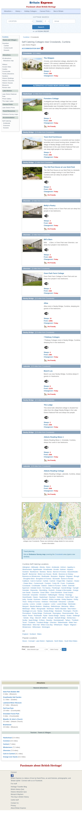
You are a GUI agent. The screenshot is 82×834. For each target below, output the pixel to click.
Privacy (13, 805)
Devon (24, 641)
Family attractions (8, 74)
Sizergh (50, 618)
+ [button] (24, 504)
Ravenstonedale (68, 613)
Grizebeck (43, 595)
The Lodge (48, 405)
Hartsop (61, 595)
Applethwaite (37, 569)
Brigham (62, 576)
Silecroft (38, 618)
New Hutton (72, 609)
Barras (49, 572)
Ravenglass (57, 613)
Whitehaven (58, 625)
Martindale (71, 604)
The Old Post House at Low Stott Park (59, 167)
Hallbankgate (52, 595)
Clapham (69, 581)
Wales (39, 634)
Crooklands (70, 583)
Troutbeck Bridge (42, 622)
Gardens (5, 76)
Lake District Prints (8, 108)
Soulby (24, 620)
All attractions (6, 58)
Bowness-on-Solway (66, 574)
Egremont (25, 588)
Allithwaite (34, 567)
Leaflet (64, 536)
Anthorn (63, 567)
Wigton (66, 625)
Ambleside (55, 567)
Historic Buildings (8, 78)
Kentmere (37, 599)
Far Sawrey (46, 588)
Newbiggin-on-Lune (29, 611)
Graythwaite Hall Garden (12, 697)
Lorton (53, 604)
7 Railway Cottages (52, 337)
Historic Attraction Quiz (19, 792)
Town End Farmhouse (53, 137)
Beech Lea (48, 371)
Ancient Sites (6, 67)
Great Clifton (44, 592)
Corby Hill (55, 583)
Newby (39, 611)
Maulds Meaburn (36, 606)
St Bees (42, 620)
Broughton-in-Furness (43, 579)
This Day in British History (20, 797)
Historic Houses (7, 83)
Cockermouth (38, 583)
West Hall (36, 625)
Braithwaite (45, 576)
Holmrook (60, 597)
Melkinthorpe (55, 606)
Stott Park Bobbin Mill (11, 692)
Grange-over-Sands (10, 757)
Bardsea (43, 572)
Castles (4, 69)
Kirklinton (45, 602)
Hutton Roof (69, 597)
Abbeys (4, 64)
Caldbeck (25, 581)
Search (41, 27)
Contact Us (15, 803)
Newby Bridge (49, 611)
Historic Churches (8, 80)
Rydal (45, 615)
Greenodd (25, 595)
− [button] (24, 507)
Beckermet (32, 574)
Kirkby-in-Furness (34, 602)
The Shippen (49, 58)
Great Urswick (68, 592)
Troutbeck (31, 622)
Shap (32, 618)
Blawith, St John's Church (13, 719)
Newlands (58, 611)
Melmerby (64, 606)
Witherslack (36, 627)
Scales (69, 615)
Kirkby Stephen (67, 599)
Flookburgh (56, 588)
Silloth (44, 618)
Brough (76, 576)
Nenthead (50, 609)
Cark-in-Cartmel (36, 581)
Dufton (64, 586)
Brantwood (7, 725)
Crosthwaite (36, 586)
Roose (30, 615)
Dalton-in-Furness (54, 586)
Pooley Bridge (37, 613)
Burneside (56, 579)
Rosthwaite (38, 615)
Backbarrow (34, 572)
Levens (32, 604)
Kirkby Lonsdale (54, 599)
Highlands (49, 641)
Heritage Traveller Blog (19, 787)
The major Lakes (7, 101)
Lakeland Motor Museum (12, 703)
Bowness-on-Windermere (31, 576)
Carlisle (45, 581)
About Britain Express (18, 808)
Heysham (52, 597)
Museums (5, 85)
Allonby (42, 567)
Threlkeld (75, 620)
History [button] (18, 11)
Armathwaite (47, 569)
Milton (33, 609)
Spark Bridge (33, 620)
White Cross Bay (47, 625)
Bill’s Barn (48, 239)
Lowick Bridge (62, 604)
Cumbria (26, 37)
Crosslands (59, 554)
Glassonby (34, 590)
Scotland (33, 634)
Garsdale (25, 590)
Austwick (25, 572)
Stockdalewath (59, 620)
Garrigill (75, 588)
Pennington (67, 611)
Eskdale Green (36, 588)
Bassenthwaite (72, 572)
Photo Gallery (6, 99)
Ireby (24, 599)
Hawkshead (43, 597)
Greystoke (34, 595)
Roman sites (6, 87)
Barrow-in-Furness (59, 572)
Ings (76, 597)
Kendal (29, 599)
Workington (46, 627)
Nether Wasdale (60, 609)
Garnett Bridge (66, 588)
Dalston (44, 586)
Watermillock (26, 625)
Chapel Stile (61, 581)
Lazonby (25, 604)
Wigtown (73, 625)
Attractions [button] (8, 11)
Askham (63, 569)
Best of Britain (58, 11)
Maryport (25, 606)
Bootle (55, 574)
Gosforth (52, 590)
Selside (26, 618)
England (25, 634)
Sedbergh (76, 615)
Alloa (46, 303)
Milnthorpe (26, 609)
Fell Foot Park (8, 708)
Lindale (38, 604)
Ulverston (53, 622)
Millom (72, 606)
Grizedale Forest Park (11, 714)
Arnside (56, 569)
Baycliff (25, 574)
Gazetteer (5, 43)
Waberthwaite (62, 622)
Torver (24, 622)
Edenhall (71, 586)
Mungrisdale (41, 609)
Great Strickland (56, 592)
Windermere (26, 627)
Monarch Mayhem (17, 794)
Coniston (48, 583)
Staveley (49, 620)
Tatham (67, 620)
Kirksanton (62, 602)
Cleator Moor (28, 583)
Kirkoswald (53, 602)
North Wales (58, 641)
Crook (63, 583)
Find (23, 649)
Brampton (54, 576)
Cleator (76, 581)
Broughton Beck (29, 579)
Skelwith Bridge (60, 618)
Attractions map (8, 60)
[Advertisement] (41, 665)
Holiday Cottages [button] (30, 11)
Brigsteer (69, 576)
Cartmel (52, 581)
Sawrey (62, 615)
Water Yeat (73, 622)
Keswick (45, 599)
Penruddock (26, 613)
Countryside (6, 71)
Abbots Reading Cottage (54, 471)
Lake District (40, 641)
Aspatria (70, 569)
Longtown (46, 604)
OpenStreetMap (71, 536)
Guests (39, 21)
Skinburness (71, 618)
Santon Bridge (54, 615)
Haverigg (68, 595)
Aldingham (26, 567)
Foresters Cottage (51, 98)
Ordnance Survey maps (10, 114)
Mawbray (46, 606)
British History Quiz (17, 789)
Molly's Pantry (49, 205)
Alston (48, 567)
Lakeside (70, 602)
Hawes (35, 597)
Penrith (75, 611)
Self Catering (6, 121)
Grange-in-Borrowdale (63, 590)
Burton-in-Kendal (67, 579)
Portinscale (47, 613)
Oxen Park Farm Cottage (54, 273)
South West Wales (70, 641)
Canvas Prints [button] (45, 11)
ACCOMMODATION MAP (31, 48)
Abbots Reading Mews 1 (54, 437)
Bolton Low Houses (44, 574)
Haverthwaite (27, 597)
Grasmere (35, 592)
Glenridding (43, 590)
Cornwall (31, 641)
